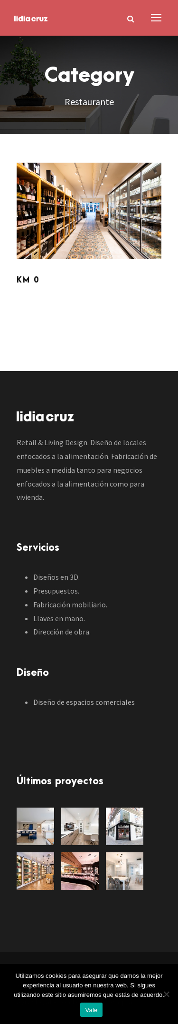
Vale (91, 1010)
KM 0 (28, 280)
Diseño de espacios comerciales (84, 702)
